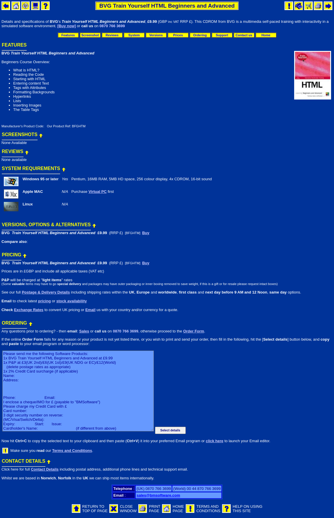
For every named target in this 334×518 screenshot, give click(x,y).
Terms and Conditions (72, 450)
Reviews (111, 35)
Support (222, 35)
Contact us (244, 35)
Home (265, 35)
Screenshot (90, 35)
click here (214, 441)
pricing (44, 301)
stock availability (71, 301)
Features (68, 35)
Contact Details (45, 469)
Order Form (193, 331)
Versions (156, 35)
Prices (178, 35)
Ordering (200, 35)
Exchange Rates (28, 310)
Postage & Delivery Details (46, 292)
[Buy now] (66, 26)
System (134, 35)
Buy (145, 233)
